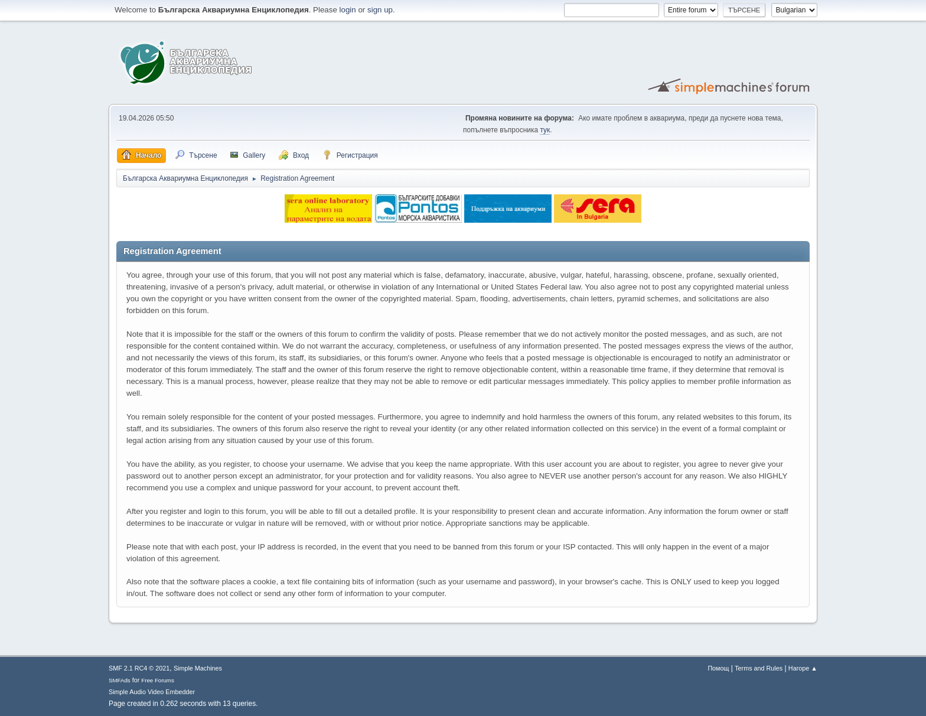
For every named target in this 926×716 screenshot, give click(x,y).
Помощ (718, 668)
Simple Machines (198, 668)
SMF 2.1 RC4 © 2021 (139, 668)
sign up (380, 9)
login (348, 9)
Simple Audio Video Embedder (152, 691)
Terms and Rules (758, 668)
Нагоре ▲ (802, 668)
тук (545, 130)
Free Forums (157, 680)
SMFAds (120, 680)
